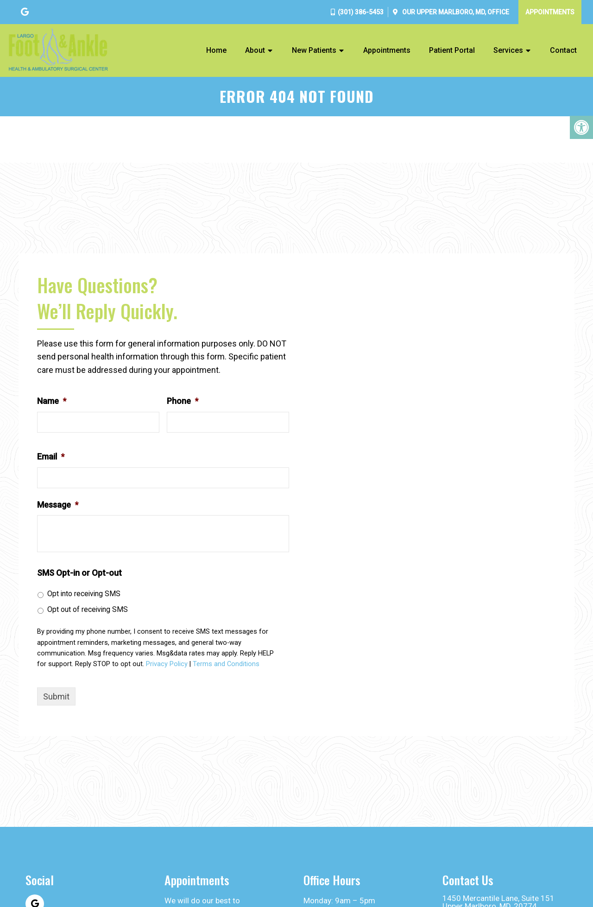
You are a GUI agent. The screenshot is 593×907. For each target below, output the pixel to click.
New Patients (314, 50)
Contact (563, 50)
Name (51, 401)
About (255, 50)
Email (50, 456)
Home (216, 50)
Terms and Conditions (226, 664)
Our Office (455, 12)
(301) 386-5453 (361, 12)
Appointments (549, 12)
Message (57, 505)
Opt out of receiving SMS (87, 609)
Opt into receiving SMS (83, 593)
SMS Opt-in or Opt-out (79, 573)
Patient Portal (452, 50)
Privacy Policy (167, 664)
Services (508, 50)
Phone (182, 401)
